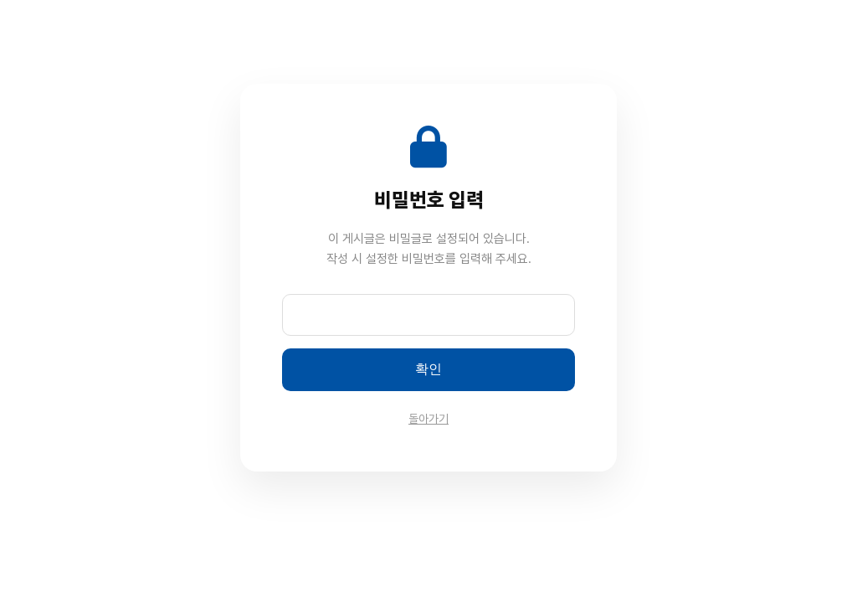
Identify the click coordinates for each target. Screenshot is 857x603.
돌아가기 (428, 418)
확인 (428, 369)
